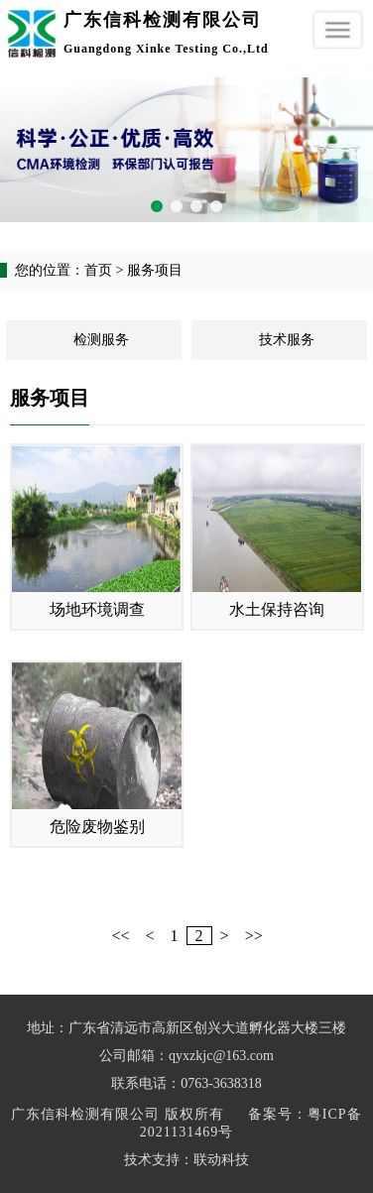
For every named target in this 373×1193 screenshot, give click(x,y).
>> (254, 935)
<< (121, 935)
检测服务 (101, 339)
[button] (157, 206)
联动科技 (221, 1159)
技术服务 (286, 339)
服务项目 (155, 270)
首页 (98, 270)
